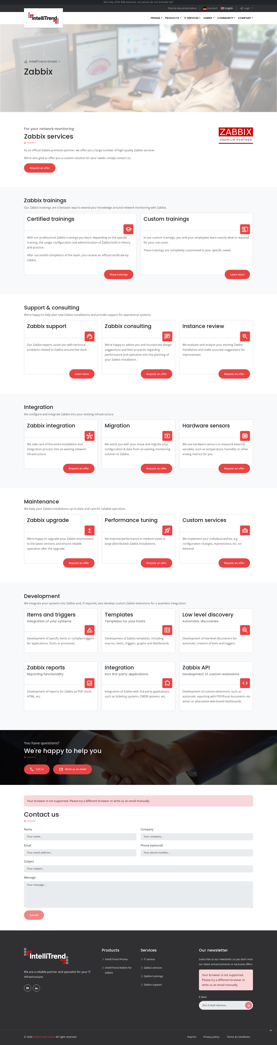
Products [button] (172, 18)
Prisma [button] (155, 18)
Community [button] (225, 18)
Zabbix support (153, 984)
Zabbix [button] (207, 18)
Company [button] (244, 18)
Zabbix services (153, 967)
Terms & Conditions (238, 1036)
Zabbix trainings (153, 976)
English (227, 8)
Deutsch (210, 8)
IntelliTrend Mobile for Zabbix (118, 970)
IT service (149, 959)
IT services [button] (191, 18)
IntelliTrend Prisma (116, 959)
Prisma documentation (182, 8)
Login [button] (245, 8)
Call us (37, 769)
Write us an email (72, 769)
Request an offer (40, 168)
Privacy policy (211, 1036)
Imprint (191, 1036)
